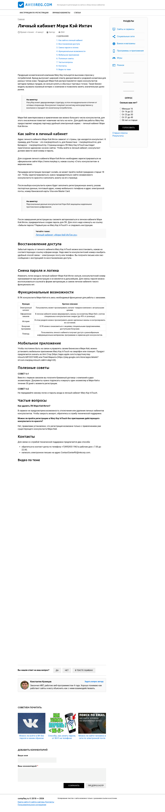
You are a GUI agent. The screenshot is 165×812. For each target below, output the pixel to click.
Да (57, 670)
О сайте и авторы (37, 802)
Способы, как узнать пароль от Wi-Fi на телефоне (62, 737)
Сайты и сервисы (125, 29)
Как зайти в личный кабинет (71, 40)
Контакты (63, 66)
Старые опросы (120, 133)
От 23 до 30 (127, 114)
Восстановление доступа (69, 44)
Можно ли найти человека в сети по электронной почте (92, 737)
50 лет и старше (129, 120)
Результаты (118, 136)
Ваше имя (23, 755)
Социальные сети (126, 36)
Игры (119, 58)
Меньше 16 (127, 109)
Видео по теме (65, 69)
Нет (67, 670)
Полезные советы (66, 58)
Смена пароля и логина (68, 48)
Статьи (77, 12)
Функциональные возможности (72, 51)
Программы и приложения (130, 50)
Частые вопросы (66, 62)
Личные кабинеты (61, 12)
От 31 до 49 (127, 117)
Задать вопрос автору (94, 682)
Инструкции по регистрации (34, 12)
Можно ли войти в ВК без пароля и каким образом (31, 737)
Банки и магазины (126, 43)
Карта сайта (23, 802)
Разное (120, 65)
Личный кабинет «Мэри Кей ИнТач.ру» (56, 235)
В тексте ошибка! (84, 670)
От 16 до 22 (127, 111)
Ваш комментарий (28, 766)
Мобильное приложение (69, 55)
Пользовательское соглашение (32, 804)
